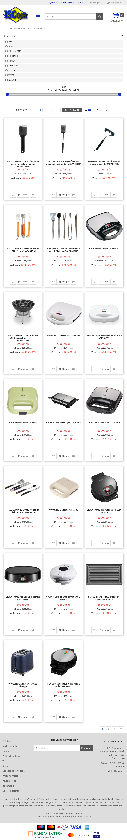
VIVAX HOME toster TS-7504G (23, 422)
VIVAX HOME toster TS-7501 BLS (104, 248)
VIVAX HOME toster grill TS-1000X (63, 422)
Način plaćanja (9, 746)
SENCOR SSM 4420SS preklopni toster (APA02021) (104, 598)
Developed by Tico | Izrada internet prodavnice (59, 816)
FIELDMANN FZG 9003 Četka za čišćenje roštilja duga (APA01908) (63, 162)
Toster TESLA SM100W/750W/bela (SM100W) (104, 336)
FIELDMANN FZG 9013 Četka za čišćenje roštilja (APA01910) (104, 162)
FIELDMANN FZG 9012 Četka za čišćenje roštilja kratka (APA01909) (23, 164)
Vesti (4, 760)
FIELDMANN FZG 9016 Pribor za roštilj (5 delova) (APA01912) (63, 249)
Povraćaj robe (9, 780)
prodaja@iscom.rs (115, 771)
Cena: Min (102, 110)
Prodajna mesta (10, 775)
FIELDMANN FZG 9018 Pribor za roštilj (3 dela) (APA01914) (23, 249)
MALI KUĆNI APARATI (21, 28)
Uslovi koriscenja (10, 790)
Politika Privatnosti (11, 755)
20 (32, 110)
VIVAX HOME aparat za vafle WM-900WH (63, 598)
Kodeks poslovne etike (13, 770)
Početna (8, 28)
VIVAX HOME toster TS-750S (63, 509)
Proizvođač (63, 36)
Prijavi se (86, 748)
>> (58, 110)
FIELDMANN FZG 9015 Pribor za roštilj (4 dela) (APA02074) (23, 510)
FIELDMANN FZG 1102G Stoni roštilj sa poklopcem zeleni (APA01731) (23, 338)
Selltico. (87, 816)
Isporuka (6, 750)
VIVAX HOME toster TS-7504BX (104, 422)
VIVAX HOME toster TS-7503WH (63, 335)
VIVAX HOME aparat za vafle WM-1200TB (104, 510)
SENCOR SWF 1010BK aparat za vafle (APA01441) (63, 685)
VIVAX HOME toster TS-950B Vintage (22, 685)
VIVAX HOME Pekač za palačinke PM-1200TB (23, 598)
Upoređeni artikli (71, 110)
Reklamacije (8, 785)
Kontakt (6, 765)
